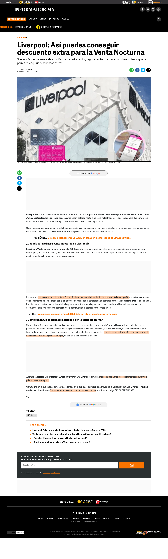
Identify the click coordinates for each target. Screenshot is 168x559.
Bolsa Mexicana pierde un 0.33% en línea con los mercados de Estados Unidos (89, 238)
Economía (21, 38)
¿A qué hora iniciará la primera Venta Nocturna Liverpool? (61, 442)
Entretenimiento (102, 518)
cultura (115, 518)
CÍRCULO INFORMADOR (51, 27)
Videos (54, 19)
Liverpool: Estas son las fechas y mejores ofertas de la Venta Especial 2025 (69, 430)
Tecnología (86, 518)
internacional (62, 518)
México (43, 19)
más (65, 19)
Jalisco (33, 19)
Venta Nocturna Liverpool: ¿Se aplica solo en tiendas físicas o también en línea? (71, 434)
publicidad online (90, 522)
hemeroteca (75, 522)
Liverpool (31, 415)
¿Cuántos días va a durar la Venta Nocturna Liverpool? (59, 438)
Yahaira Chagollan (26, 69)
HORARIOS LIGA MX (22, 27)
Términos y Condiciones (51, 473)
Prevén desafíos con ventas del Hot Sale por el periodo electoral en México (77, 314)
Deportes (75, 518)
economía (126, 518)
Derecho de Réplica (83, 534)
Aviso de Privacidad (70, 534)
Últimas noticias (16, 19)
